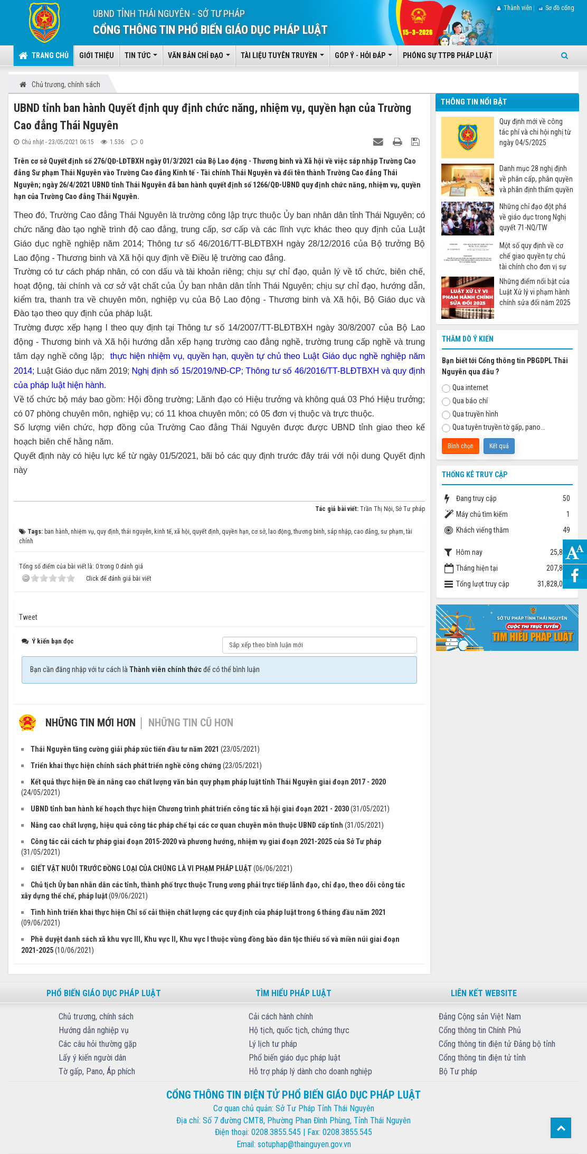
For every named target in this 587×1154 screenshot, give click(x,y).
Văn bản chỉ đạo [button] (199, 58)
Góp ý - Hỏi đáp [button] (363, 58)
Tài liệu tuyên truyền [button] (282, 58)
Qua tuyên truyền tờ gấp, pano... (493, 427)
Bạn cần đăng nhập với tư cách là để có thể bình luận (145, 669)
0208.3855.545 (276, 1132)
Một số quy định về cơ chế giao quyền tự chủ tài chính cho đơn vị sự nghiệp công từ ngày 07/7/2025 (532, 256)
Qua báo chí (465, 401)
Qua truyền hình (470, 414)
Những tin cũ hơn (190, 722)
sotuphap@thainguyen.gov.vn (304, 1144)
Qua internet (465, 388)
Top (561, 1128)
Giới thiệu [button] (96, 55)
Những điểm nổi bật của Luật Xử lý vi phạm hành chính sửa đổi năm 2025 (535, 292)
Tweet (28, 617)
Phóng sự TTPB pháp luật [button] (448, 55)
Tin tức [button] (141, 58)
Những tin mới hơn (90, 722)
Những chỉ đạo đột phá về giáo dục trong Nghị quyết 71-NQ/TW (532, 217)
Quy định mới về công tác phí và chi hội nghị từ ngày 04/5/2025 (535, 132)
